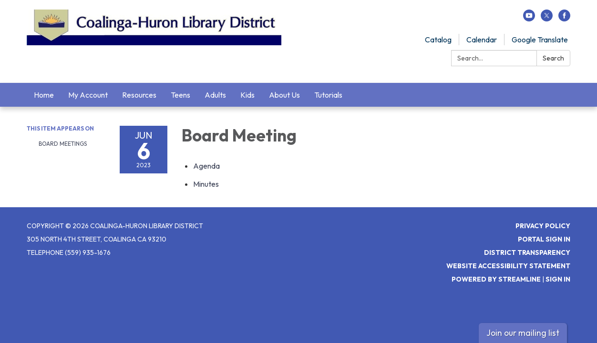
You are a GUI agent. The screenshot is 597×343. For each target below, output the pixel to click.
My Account (88, 95)
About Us (284, 95)
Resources (139, 95)
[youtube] (529, 18)
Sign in (558, 279)
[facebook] (564, 18)
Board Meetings (63, 143)
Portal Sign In (544, 239)
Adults (215, 95)
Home (44, 95)
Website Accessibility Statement (508, 266)
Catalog (438, 39)
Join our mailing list (522, 332)
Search (553, 58)
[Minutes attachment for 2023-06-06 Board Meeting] (206, 184)
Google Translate (540, 39)
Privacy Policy (542, 226)
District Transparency (527, 252)
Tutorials (328, 95)
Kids (247, 95)
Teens (180, 95)
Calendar (481, 39)
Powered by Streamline (496, 279)
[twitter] (547, 18)
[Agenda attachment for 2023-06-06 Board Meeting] (206, 166)
